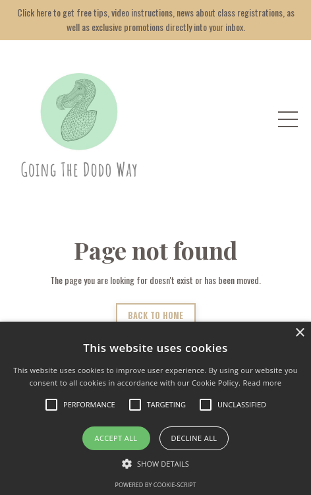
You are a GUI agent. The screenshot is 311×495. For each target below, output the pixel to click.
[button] (155, 463)
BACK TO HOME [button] (156, 315)
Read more (261, 383)
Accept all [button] (116, 438)
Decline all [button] (194, 438)
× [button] (299, 333)
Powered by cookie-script (155, 484)
